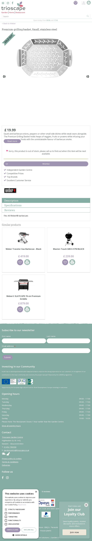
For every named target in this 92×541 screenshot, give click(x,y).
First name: (6, 336)
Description (11, 200)
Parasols (54, 527)
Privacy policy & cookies (12, 458)
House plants (45, 530)
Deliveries (6, 465)
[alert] (20, 514)
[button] (20, 535)
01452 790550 (10, 447)
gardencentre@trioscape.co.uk (16, 450)
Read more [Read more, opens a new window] (22, 505)
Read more (12, 141)
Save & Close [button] (12, 530)
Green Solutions (42, 537)
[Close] (86, 505)
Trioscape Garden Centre (12, 437)
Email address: (8, 346)
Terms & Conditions (10, 462)
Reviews (9, 210)
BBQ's (47, 527)
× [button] (36, 492)
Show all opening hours (11, 426)
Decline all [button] (29, 530)
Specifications (13, 205)
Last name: (51, 336)
